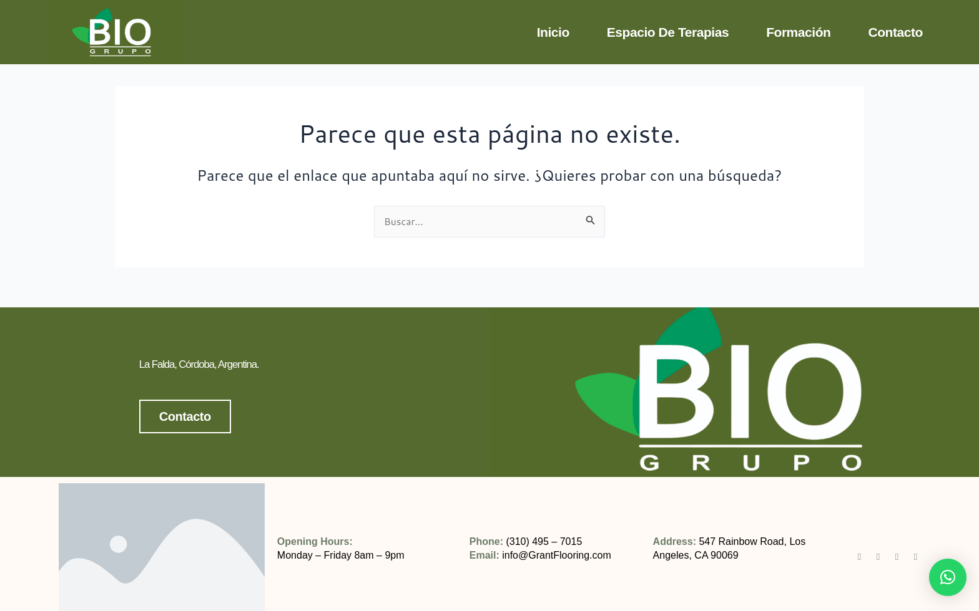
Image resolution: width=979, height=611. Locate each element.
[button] (948, 577)
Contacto (895, 32)
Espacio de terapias (668, 32)
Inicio (553, 32)
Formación (798, 32)
